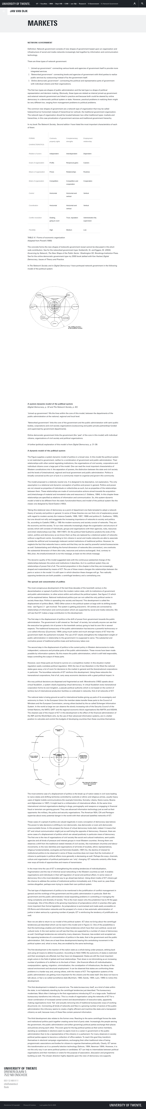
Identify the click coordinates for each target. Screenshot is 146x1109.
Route (6, 1087)
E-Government (93, 4)
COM (66, 4)
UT (37, 4)
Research (82, 4)
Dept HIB (58, 4)
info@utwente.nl (11, 1083)
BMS (51, 4)
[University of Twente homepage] (16, 3)
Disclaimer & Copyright (12, 1105)
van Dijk (74, 4)
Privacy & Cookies (30, 1105)
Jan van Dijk (18, 11)
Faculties (44, 4)
